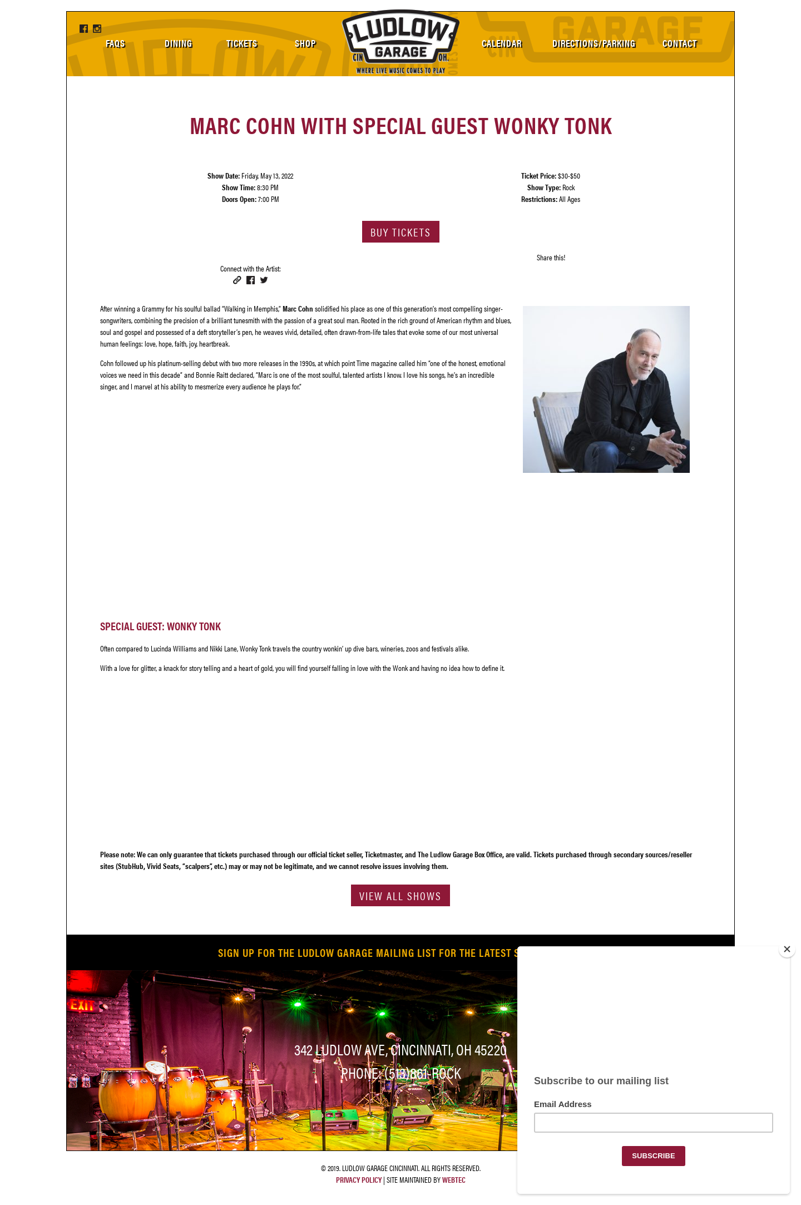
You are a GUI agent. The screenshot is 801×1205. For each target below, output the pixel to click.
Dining (178, 43)
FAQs (115, 43)
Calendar (502, 43)
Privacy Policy (359, 1179)
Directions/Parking (594, 43)
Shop (305, 43)
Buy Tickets (400, 232)
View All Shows (400, 895)
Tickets (242, 43)
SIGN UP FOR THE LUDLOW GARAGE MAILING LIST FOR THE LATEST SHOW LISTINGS (401, 952)
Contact (679, 43)
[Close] (787, 949)
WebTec (454, 1179)
